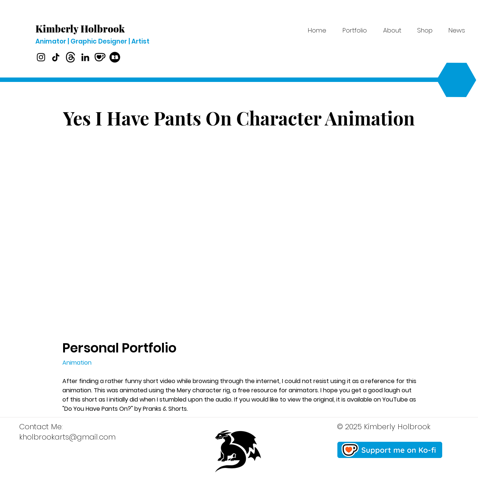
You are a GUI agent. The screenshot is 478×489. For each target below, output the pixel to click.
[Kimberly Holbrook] (84, 29)
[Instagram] (41, 57)
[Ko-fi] (100, 57)
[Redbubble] (114, 57)
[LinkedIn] (85, 57)
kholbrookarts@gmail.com (67, 437)
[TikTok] (55, 57)
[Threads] (70, 57)
